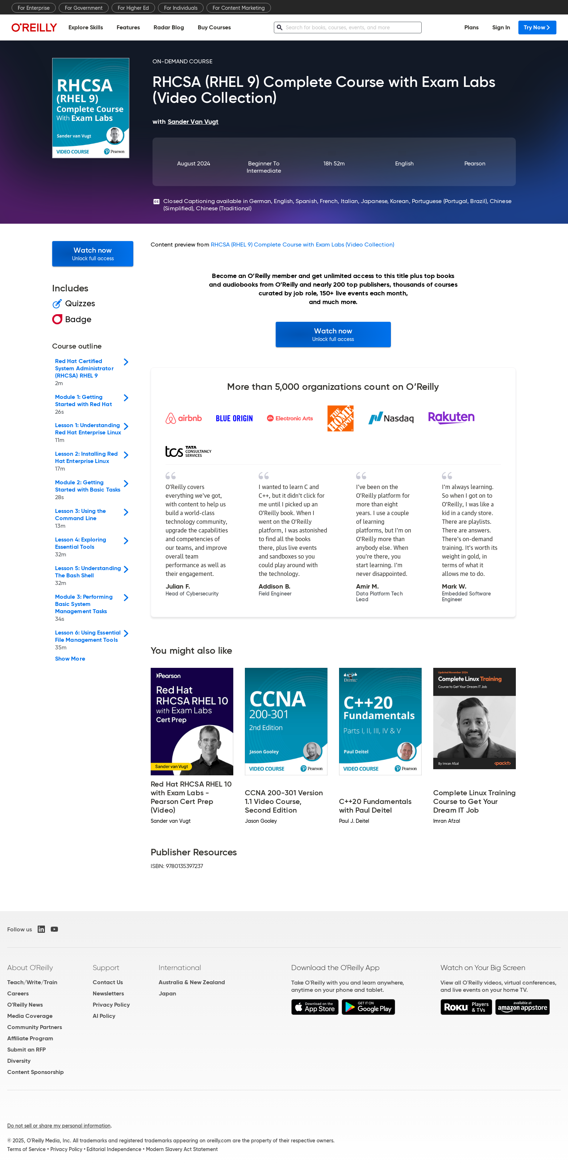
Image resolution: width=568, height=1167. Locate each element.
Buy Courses (214, 27)
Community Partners (34, 1027)
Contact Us (108, 982)
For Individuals (180, 8)
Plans (471, 27)
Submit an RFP (26, 1049)
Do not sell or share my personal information (58, 1125)
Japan (167, 993)
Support (106, 967)
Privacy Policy (111, 1004)
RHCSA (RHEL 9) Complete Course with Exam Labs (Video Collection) (302, 244)
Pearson (475, 163)
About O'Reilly (30, 967)
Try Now (537, 27)
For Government (84, 8)
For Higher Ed (133, 8)
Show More (70, 659)
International (180, 967)
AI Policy (104, 1016)
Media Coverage (30, 1016)
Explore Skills (85, 27)
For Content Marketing (239, 8)
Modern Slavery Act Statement (182, 1149)
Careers (18, 993)
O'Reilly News (25, 1004)
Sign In (501, 27)
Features (128, 27)
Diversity (18, 1061)
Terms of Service (26, 1149)
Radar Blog (169, 27)
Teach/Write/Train (32, 982)
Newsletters (108, 993)
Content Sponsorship (35, 1072)
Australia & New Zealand (192, 982)
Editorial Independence (114, 1149)
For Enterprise (34, 8)
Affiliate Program (30, 1038)
